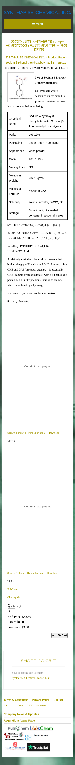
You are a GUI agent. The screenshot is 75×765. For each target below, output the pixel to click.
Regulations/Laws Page (19, 720)
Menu (37, 24)
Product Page (56, 57)
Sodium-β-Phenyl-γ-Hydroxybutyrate (25, 573)
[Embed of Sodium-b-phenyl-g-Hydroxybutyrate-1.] (37, 366)
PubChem (12, 589)
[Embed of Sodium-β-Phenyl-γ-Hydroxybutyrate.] (37, 506)
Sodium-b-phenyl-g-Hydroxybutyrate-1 (26, 433)
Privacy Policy (40, 699)
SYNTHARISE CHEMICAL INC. (37, 13)
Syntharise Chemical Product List (31, 677)
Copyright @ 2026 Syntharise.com (32, 705)
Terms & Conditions (16, 699)
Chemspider (14, 597)
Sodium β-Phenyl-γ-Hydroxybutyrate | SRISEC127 (36, 62)
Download (54, 433)
